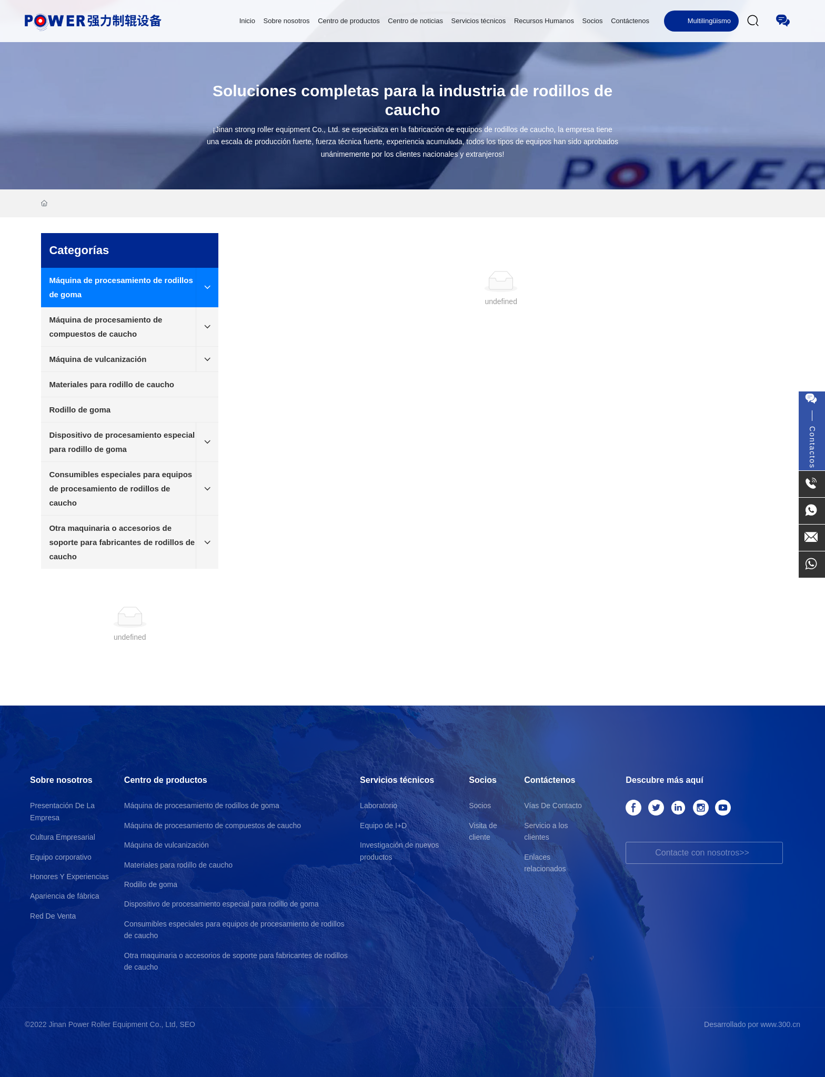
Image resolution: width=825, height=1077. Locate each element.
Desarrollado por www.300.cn (752, 1024)
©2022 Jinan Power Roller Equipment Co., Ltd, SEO (110, 1024)
